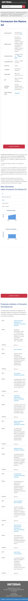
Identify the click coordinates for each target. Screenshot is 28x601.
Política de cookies (14, 594)
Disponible (17, 93)
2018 (3, 200)
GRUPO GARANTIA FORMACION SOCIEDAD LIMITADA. (19, 423)
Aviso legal (14, 593)
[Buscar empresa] (12, 6)
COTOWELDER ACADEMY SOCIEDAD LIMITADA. (19, 475)
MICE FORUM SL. (18, 349)
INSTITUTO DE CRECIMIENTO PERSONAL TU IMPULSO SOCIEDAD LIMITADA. (19, 528)
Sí (2, 193)
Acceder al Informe (14, 146)
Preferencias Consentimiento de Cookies (14, 595)
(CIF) (21, 34)
